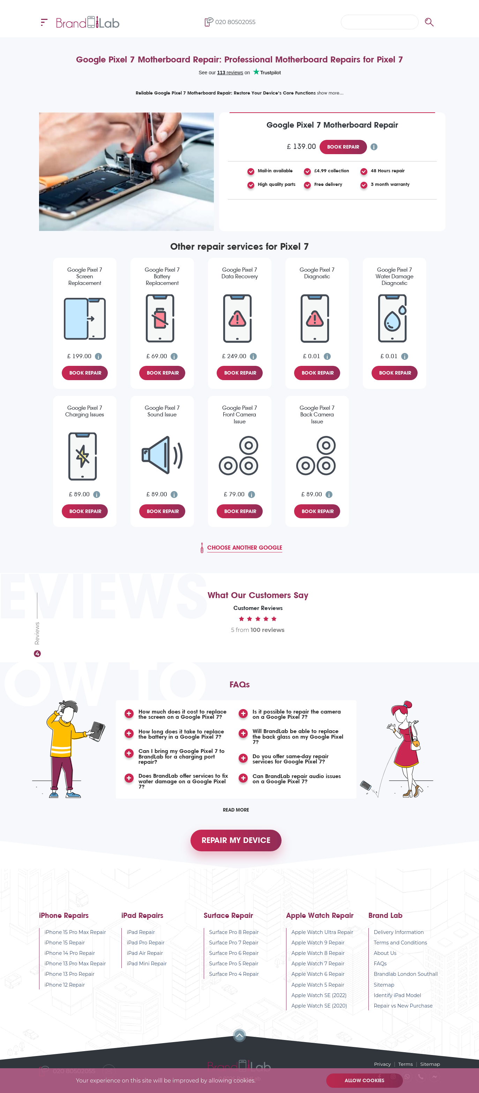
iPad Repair (141, 936)
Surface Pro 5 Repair (234, 968)
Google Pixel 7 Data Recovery (240, 273)
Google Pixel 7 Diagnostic (317, 273)
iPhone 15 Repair (65, 946)
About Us (385, 957)
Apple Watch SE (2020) (319, 1010)
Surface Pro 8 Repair (234, 936)
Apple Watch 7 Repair (318, 968)
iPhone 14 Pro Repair (70, 957)
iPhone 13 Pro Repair (70, 978)
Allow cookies (365, 1080)
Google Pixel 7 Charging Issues (84, 411)
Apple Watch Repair (319, 919)
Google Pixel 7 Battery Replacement (162, 276)
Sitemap (384, 989)
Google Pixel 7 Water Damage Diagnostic (394, 276)
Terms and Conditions (400, 946)
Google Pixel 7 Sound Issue (162, 411)
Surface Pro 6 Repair (234, 957)
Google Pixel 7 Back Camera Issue (317, 414)
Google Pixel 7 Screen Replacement (84, 276)
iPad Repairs (142, 919)
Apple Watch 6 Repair (318, 978)
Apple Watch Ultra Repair (322, 936)
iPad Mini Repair (147, 968)
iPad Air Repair (145, 957)
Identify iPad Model (397, 999)
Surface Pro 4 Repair (234, 978)
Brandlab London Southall (406, 978)
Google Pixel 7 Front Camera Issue (239, 414)
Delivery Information (399, 936)
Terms (404, 1064)
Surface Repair (228, 919)
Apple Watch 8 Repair (318, 957)
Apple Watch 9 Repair (318, 946)
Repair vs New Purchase (403, 1010)
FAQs (380, 968)
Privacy (381, 1064)
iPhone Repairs (64, 919)
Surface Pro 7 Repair (234, 946)
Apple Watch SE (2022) (319, 999)
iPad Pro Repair (146, 946)
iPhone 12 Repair (65, 989)
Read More (236, 811)
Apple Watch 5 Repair (318, 989)
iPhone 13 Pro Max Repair (75, 968)
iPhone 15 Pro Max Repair (75, 936)
